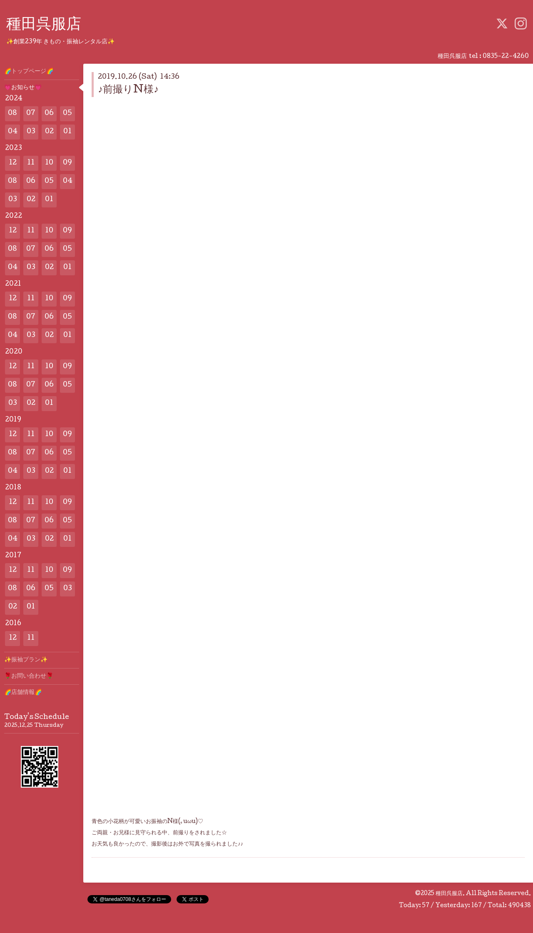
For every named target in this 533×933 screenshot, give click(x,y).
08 (12, 113)
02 (49, 131)
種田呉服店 (43, 25)
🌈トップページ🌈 (28, 71)
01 (67, 131)
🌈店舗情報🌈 (23, 692)
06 (49, 113)
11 (31, 163)
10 (49, 163)
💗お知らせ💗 (23, 88)
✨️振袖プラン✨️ (25, 660)
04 (12, 131)
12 (13, 163)
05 (67, 113)
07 (30, 113)
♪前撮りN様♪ (128, 90)
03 (31, 131)
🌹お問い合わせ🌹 (28, 676)
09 (67, 163)
